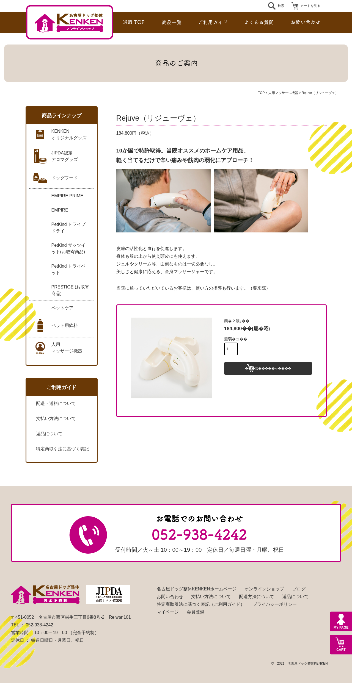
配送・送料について (56, 403)
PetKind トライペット (68, 269)
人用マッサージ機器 (283, 93)
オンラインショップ (264, 589)
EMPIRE (59, 210)
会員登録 (195, 612)
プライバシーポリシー (275, 604)
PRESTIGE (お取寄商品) (70, 290)
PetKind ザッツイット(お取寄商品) (68, 248)
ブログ (299, 589)
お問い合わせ (170, 596)
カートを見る (310, 6)
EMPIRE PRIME (67, 195)
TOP (261, 93)
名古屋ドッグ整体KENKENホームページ (197, 589)
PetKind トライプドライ (68, 227)
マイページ (168, 612)
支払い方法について (56, 418)
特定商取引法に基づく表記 (62, 448)
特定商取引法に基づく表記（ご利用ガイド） (201, 604)
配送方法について (256, 596)
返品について (49, 433)
